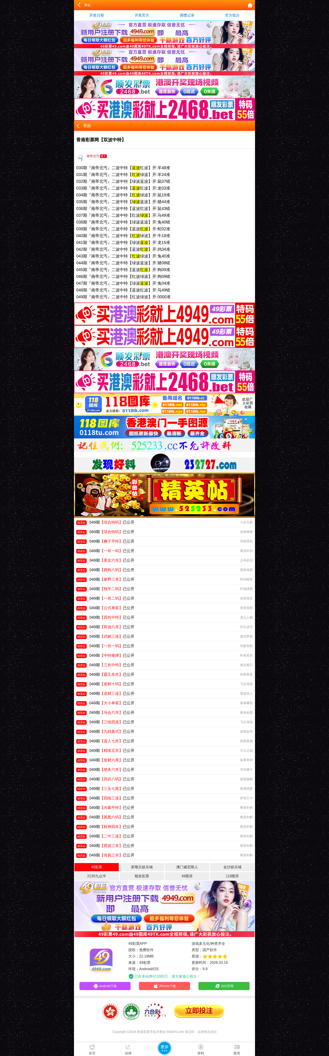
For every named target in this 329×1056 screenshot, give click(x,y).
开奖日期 (96, 15)
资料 (201, 1048)
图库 (237, 1048)
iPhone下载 (164, 986)
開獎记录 (187, 15)
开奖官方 (142, 15)
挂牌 (128, 1048)
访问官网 (224, 986)
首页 (92, 1048)
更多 (164, 1048)
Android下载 (105, 986)
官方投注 (232, 15)
